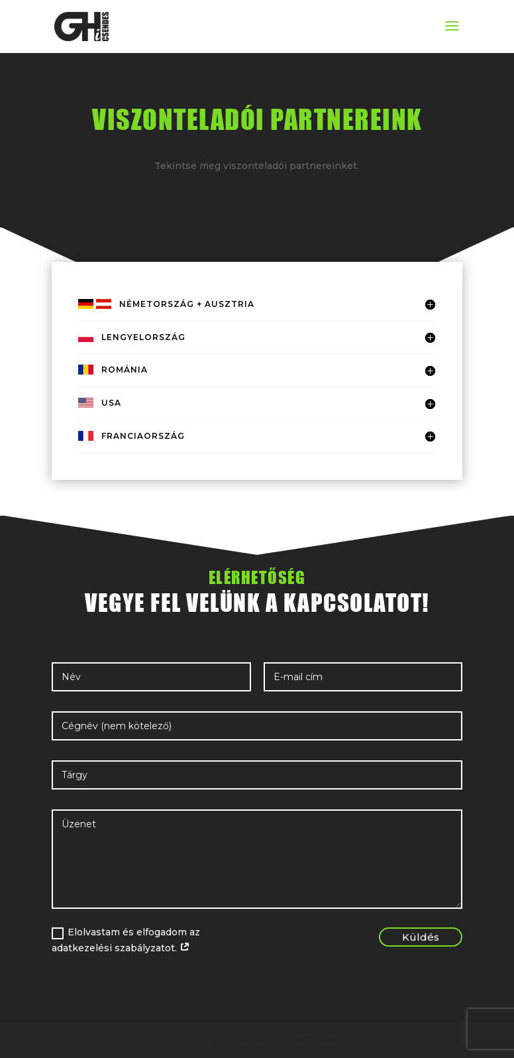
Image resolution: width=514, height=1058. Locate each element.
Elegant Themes (233, 1039)
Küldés (420, 937)
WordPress (314, 1039)
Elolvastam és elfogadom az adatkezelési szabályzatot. (126, 940)
